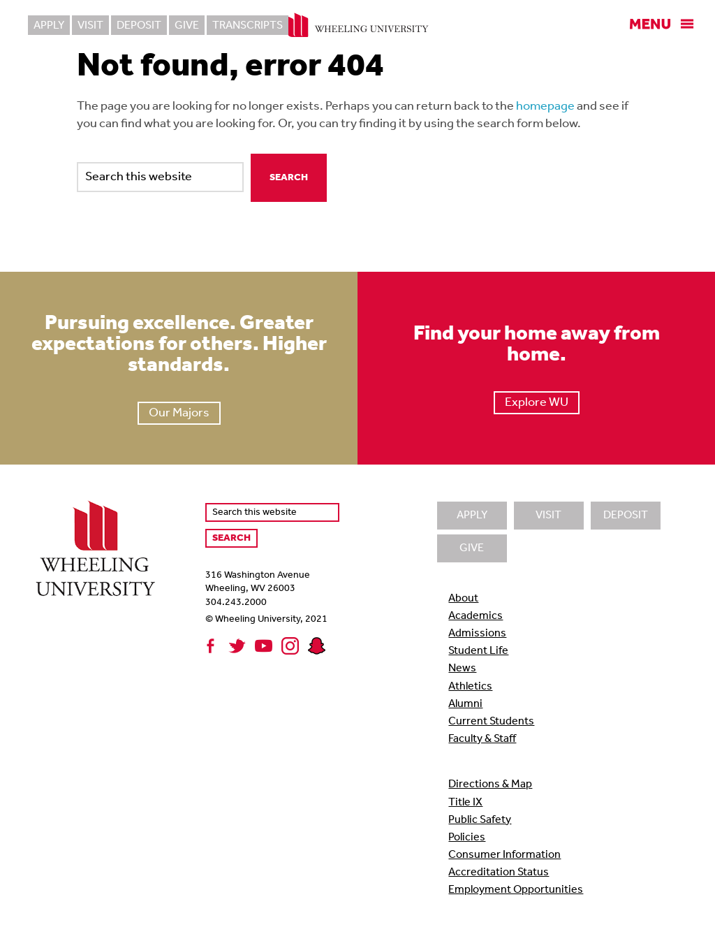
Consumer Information (504, 855)
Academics (475, 616)
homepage (545, 106)
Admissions (477, 633)
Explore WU (536, 402)
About (463, 598)
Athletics (470, 686)
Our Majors (179, 413)
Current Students (491, 721)
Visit (90, 25)
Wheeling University (358, 25)
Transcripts (247, 25)
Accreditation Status (498, 872)
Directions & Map (490, 784)
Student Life (478, 651)
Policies (466, 837)
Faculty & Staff (482, 739)
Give (187, 25)
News (462, 668)
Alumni (465, 704)
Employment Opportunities (515, 890)
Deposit (139, 25)
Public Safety (479, 820)
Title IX (465, 802)
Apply (49, 25)
